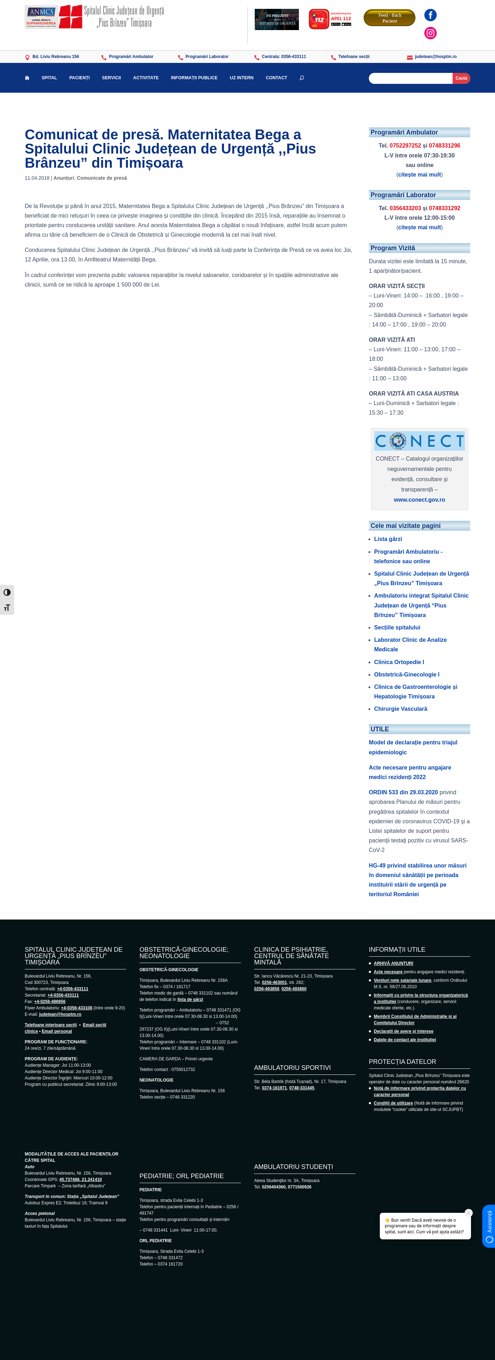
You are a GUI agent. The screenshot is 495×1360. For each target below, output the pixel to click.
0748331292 (444, 208)
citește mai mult (419, 175)
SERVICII (111, 78)
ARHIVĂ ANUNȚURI (393, 963)
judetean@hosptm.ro (60, 1014)
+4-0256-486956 (49, 1001)
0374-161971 (274, 1087)
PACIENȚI (79, 78)
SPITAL (49, 78)
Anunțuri (64, 178)
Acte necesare (388, 971)
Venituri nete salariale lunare (402, 980)
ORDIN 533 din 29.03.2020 (403, 792)
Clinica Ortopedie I (399, 662)
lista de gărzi (190, 999)
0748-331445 (301, 1087)
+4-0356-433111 (72, 988)
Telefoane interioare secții (51, 1024)
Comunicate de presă (102, 178)
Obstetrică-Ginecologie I (407, 675)
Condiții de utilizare (393, 1103)
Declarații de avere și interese (404, 1031)
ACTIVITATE (146, 78)
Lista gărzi (388, 539)
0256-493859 (266, 988)
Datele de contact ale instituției (405, 1039)
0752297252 (405, 146)
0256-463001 (274, 982)
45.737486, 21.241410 (80, 1179)
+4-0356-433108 (76, 1007)
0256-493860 (294, 988)
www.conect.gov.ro (419, 500)
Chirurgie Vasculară (400, 709)
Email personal (57, 1031)
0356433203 (405, 208)
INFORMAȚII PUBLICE (194, 78)
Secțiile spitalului (397, 627)
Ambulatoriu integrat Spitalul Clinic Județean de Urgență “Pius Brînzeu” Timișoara (421, 605)
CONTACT (276, 78)
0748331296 (444, 146)
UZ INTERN (242, 78)
